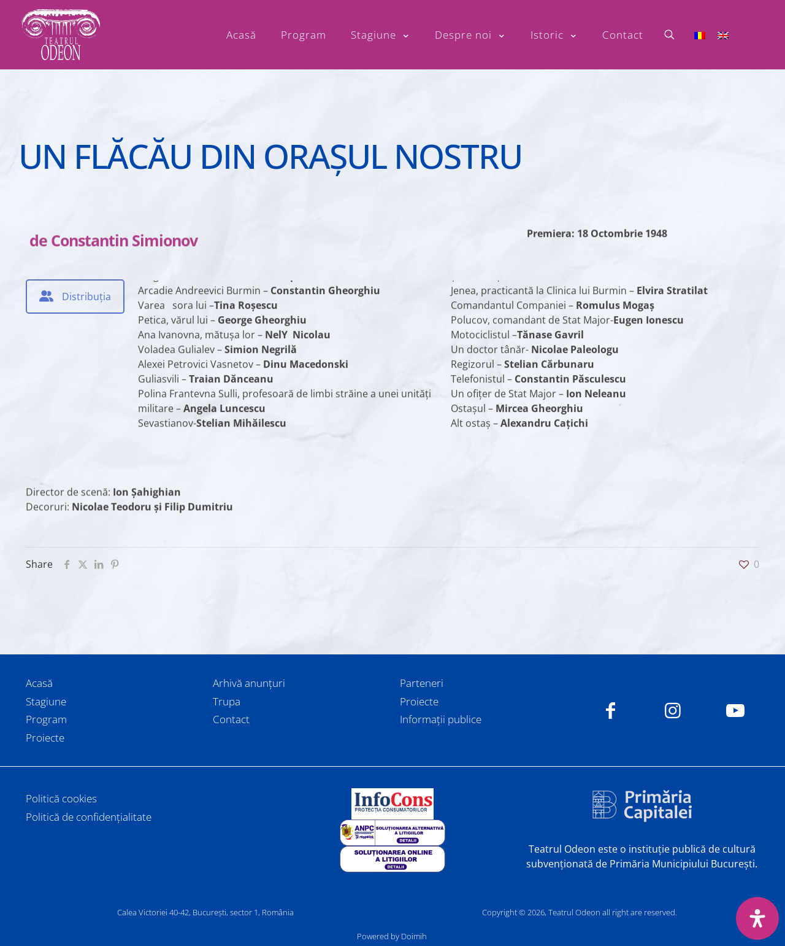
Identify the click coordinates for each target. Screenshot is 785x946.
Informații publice (440, 719)
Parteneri (421, 683)
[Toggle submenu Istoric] (554, 35)
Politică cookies (61, 798)
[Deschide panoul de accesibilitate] (757, 918)
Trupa (226, 701)
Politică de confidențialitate (88, 817)
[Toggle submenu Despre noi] (470, 35)
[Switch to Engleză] (723, 34)
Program (46, 719)
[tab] (75, 296)
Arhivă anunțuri (249, 683)
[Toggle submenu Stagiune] (381, 35)
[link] (392, 804)
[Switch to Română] (699, 34)
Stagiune (46, 701)
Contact (231, 719)
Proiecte (45, 738)
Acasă (39, 683)
